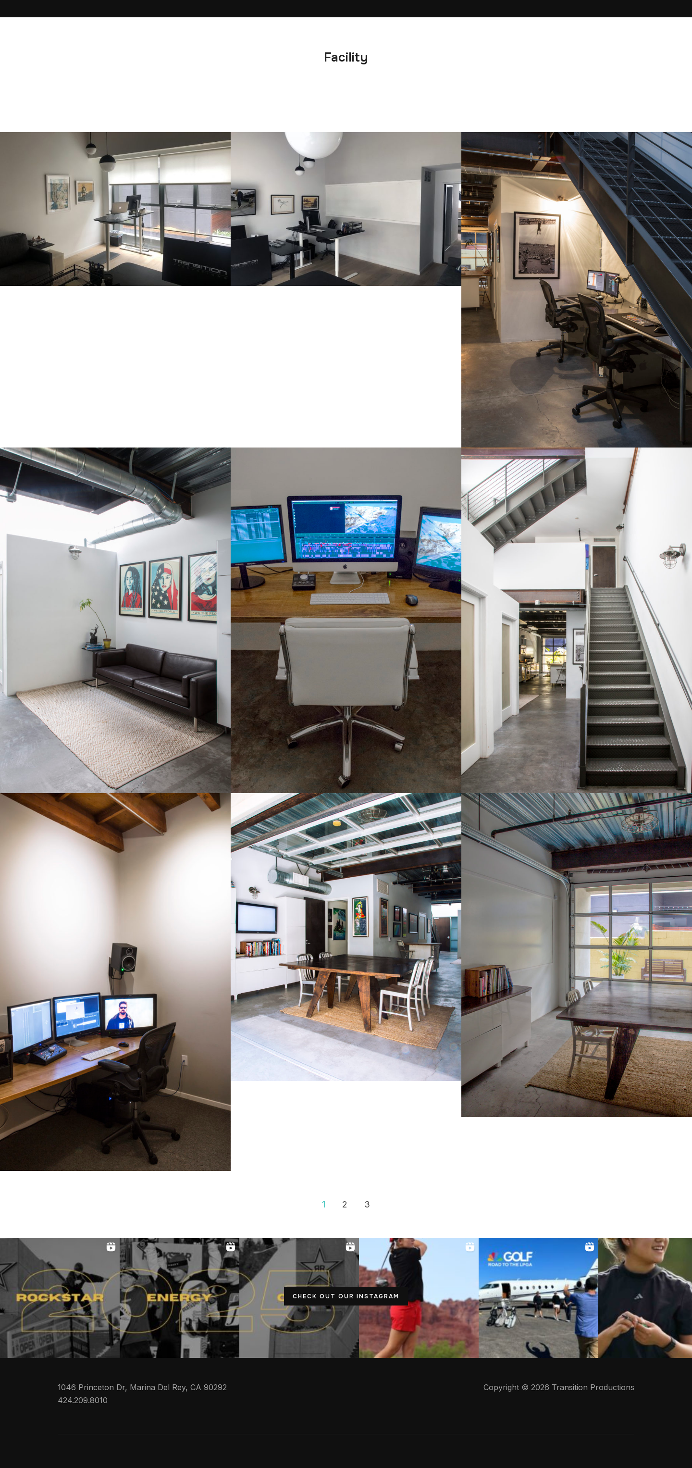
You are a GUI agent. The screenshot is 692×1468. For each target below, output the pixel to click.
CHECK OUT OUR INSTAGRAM (346, 1296)
